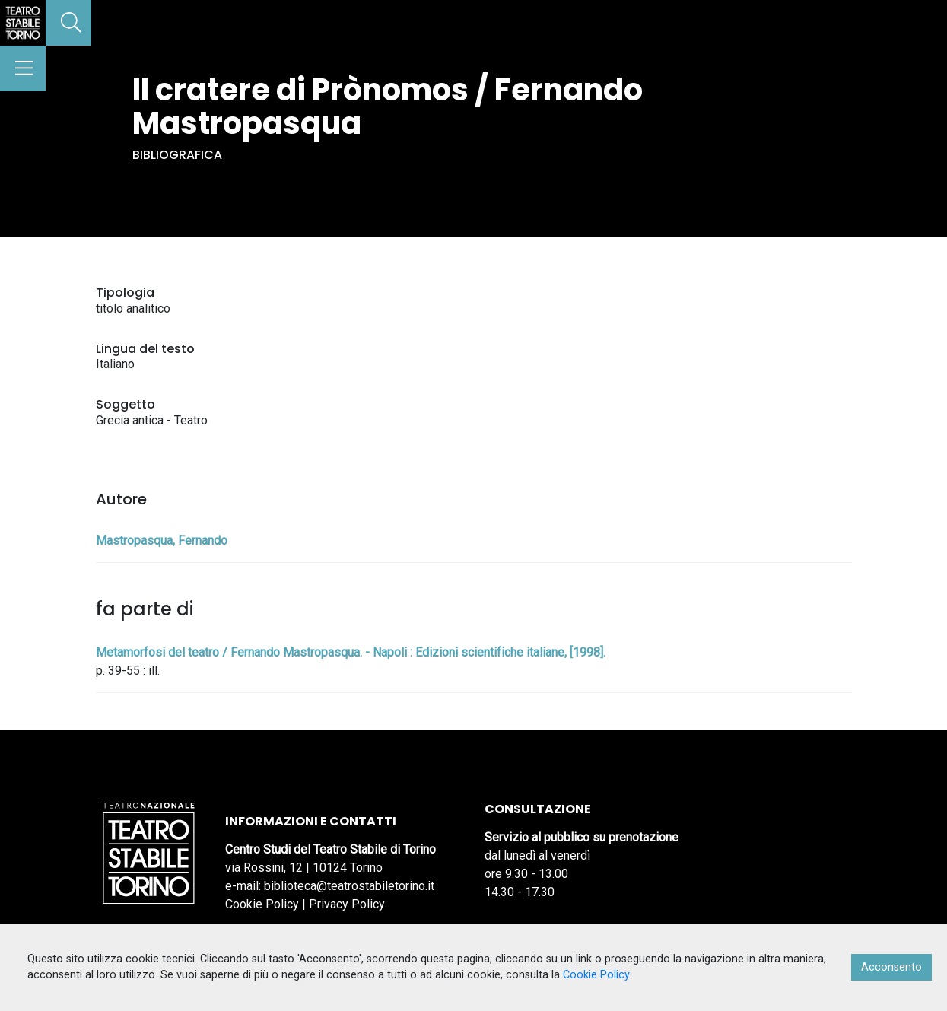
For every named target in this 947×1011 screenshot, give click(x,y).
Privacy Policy (347, 904)
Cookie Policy (262, 904)
